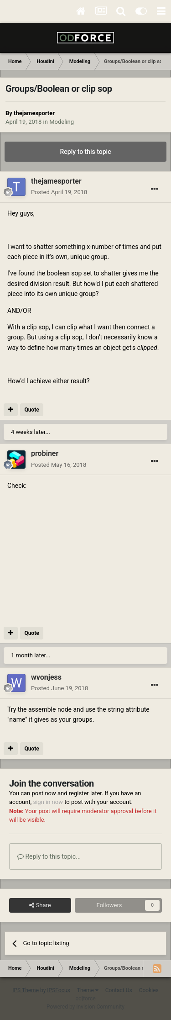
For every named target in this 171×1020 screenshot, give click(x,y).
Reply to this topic (85, 151)
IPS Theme (25, 990)
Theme (87, 990)
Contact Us (118, 990)
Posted (59, 192)
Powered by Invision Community (85, 1007)
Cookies (149, 990)
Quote (31, 410)
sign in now (48, 801)
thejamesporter (34, 113)
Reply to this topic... (49, 856)
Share (40, 905)
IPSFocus (58, 990)
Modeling (61, 121)
